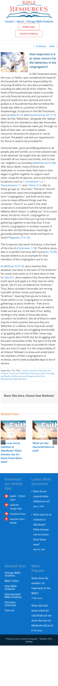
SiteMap (29, 641)
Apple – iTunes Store (17, 497)
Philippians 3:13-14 (18, 237)
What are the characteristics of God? (43, 446)
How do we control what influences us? (41, 496)
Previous (41, 46)
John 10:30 (50, 252)
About (20, 21)
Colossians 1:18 (27, 248)
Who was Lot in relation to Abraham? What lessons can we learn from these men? (42, 529)
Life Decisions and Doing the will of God (28, 376)
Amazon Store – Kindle (18, 520)
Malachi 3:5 (16, 115)
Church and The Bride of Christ (22, 373)
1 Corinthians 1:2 (33, 181)
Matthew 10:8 (45, 638)
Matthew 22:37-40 (44, 163)
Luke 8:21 (9, 277)
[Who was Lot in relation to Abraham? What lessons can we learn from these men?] (13, 422)
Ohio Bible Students (11, 587)
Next (52, 46)
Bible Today (12, 580)
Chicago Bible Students (39, 21)
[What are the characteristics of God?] (44, 422)
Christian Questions (10, 604)
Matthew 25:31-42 (14, 266)
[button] (3, 442)
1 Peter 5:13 (34, 185)
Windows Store (18, 513)
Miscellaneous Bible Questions (14, 379)
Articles (26, 370)
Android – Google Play (16, 506)
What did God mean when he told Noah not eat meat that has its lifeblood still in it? (42, 615)
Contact (9, 21)
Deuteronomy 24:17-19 (42, 115)
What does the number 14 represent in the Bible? (41, 585)
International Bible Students (13, 595)
